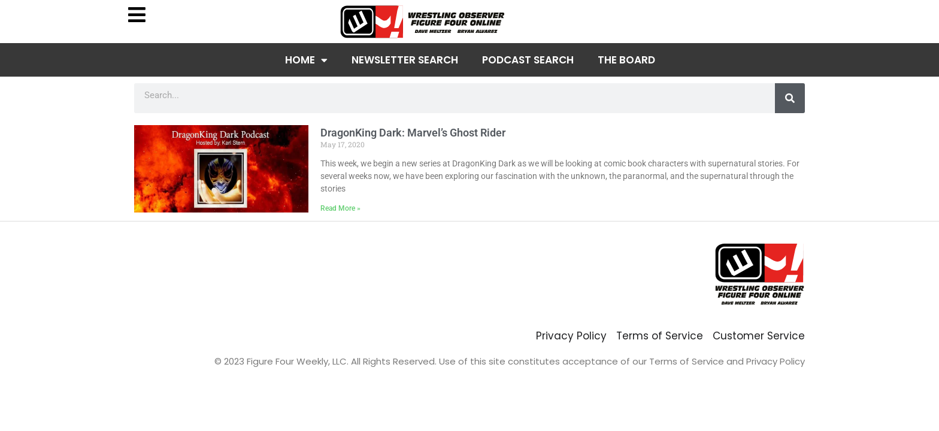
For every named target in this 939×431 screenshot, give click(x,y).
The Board (626, 60)
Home (306, 60)
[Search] (790, 98)
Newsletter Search (405, 60)
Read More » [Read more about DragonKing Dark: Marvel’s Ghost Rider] (340, 208)
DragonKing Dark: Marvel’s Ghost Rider (412, 132)
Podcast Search (528, 60)
